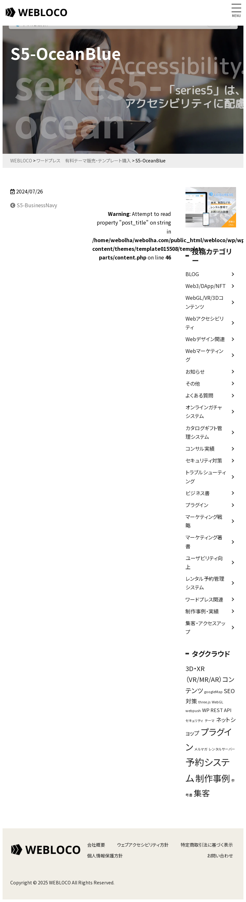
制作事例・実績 (202, 611)
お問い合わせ (220, 855)
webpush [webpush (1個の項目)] (193, 710)
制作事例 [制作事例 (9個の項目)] (212, 778)
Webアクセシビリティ (204, 323)
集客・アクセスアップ (205, 627)
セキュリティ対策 (203, 460)
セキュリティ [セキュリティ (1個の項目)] (194, 720)
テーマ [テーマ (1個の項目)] (210, 720)
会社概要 (96, 844)
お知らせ (195, 371)
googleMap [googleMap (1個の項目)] (213, 691)
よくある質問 (199, 395)
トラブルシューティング (205, 476)
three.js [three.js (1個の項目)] (204, 702)
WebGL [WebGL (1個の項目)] (217, 702)
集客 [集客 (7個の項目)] (202, 793)
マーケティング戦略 (203, 521)
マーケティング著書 (203, 541)
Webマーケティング (204, 355)
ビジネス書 (197, 493)
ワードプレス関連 (204, 599)
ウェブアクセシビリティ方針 (143, 844)
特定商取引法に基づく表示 (207, 844)
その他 (192, 383)
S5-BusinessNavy (33, 205)
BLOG (192, 274)
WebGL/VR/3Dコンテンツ (204, 302)
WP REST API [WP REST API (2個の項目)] (217, 710)
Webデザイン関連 (205, 339)
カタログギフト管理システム (203, 432)
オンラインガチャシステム (203, 411)
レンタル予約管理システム (204, 583)
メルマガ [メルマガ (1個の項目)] (201, 749)
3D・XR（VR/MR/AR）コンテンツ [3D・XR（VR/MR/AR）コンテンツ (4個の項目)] (209, 679)
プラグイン (196, 505)
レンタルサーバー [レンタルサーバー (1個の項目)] (222, 749)
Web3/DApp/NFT (205, 286)
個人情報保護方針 (105, 855)
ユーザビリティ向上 (204, 562)
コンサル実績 (200, 448)
